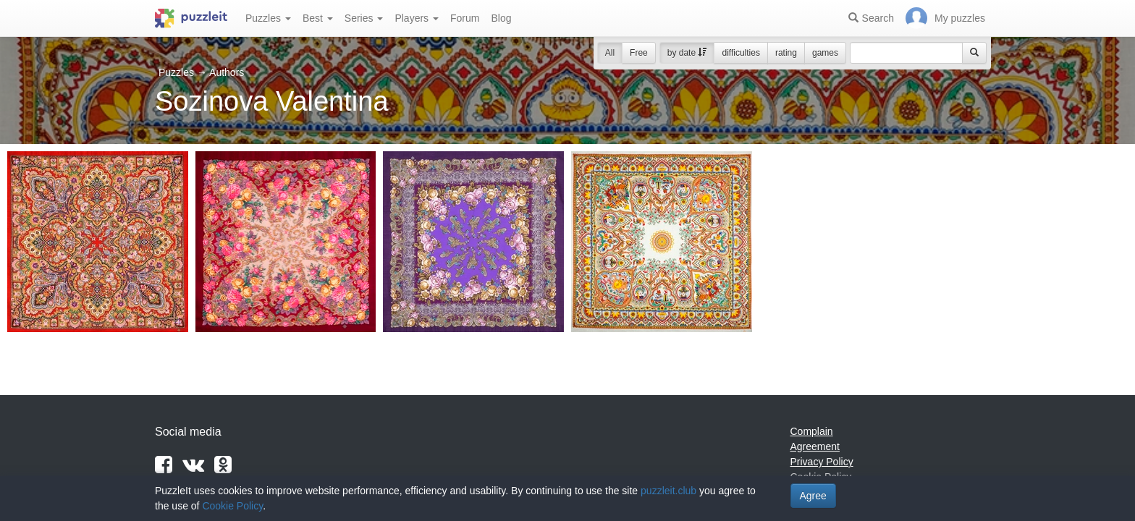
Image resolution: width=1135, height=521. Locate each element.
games (825, 53)
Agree (813, 495)
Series (364, 18)
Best (318, 18)
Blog (501, 18)
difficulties (740, 53)
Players (416, 18)
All (610, 53)
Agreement (815, 446)
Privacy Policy (821, 461)
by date (687, 53)
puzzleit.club (668, 490)
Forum (464, 18)
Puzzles (268, 18)
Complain (811, 431)
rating (786, 53)
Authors (226, 72)
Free (639, 53)
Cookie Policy (232, 506)
